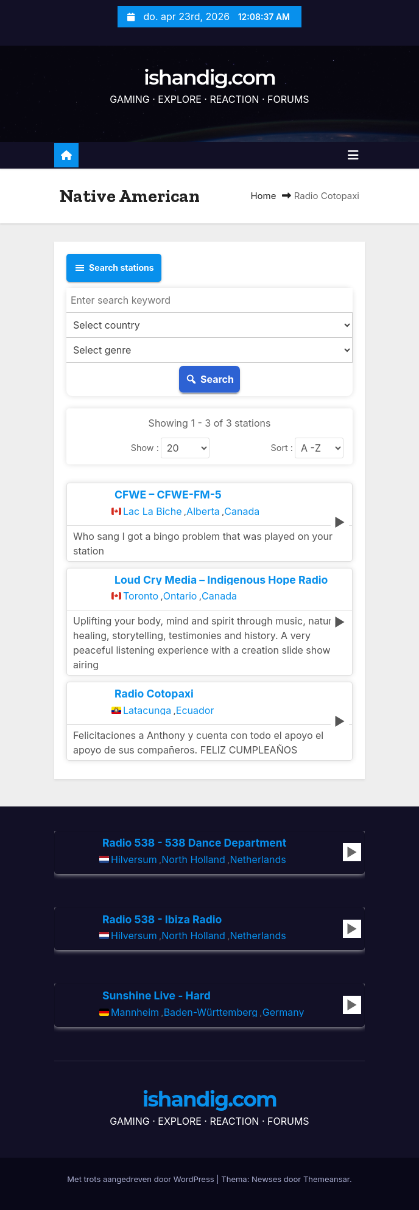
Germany (283, 1012)
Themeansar (326, 1179)
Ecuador (195, 710)
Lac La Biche (152, 511)
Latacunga (147, 710)
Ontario (180, 596)
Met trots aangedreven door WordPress (141, 1179)
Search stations (114, 268)
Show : (145, 448)
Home (263, 195)
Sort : (282, 448)
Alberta (203, 511)
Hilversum (134, 859)
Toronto (140, 596)
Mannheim (135, 1012)
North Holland (193, 859)
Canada (241, 511)
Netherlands (258, 859)
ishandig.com (209, 77)
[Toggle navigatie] (353, 155)
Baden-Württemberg (211, 1012)
